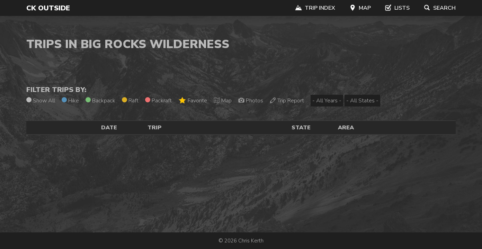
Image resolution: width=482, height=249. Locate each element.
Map (360, 8)
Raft (130, 100)
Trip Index (315, 8)
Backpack (100, 100)
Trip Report (287, 100)
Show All (40, 100)
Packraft (158, 100)
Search (439, 8)
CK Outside (48, 8)
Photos (250, 100)
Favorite (192, 100)
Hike (70, 100)
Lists (397, 8)
